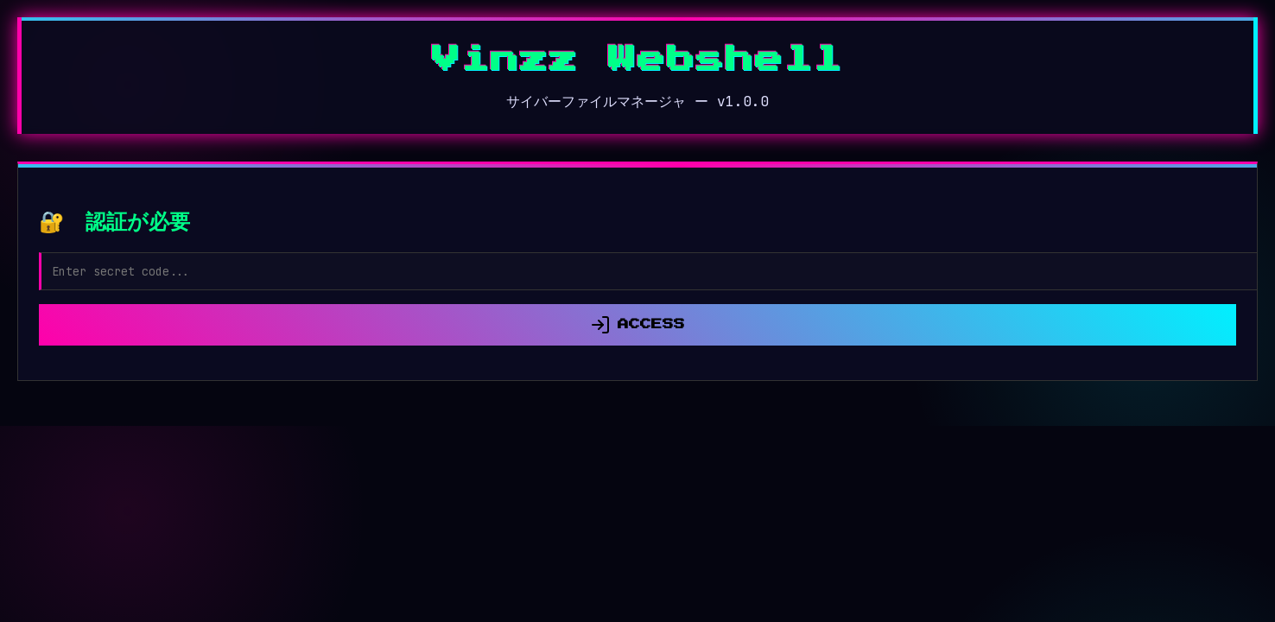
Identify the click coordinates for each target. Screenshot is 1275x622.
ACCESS (637, 324)
